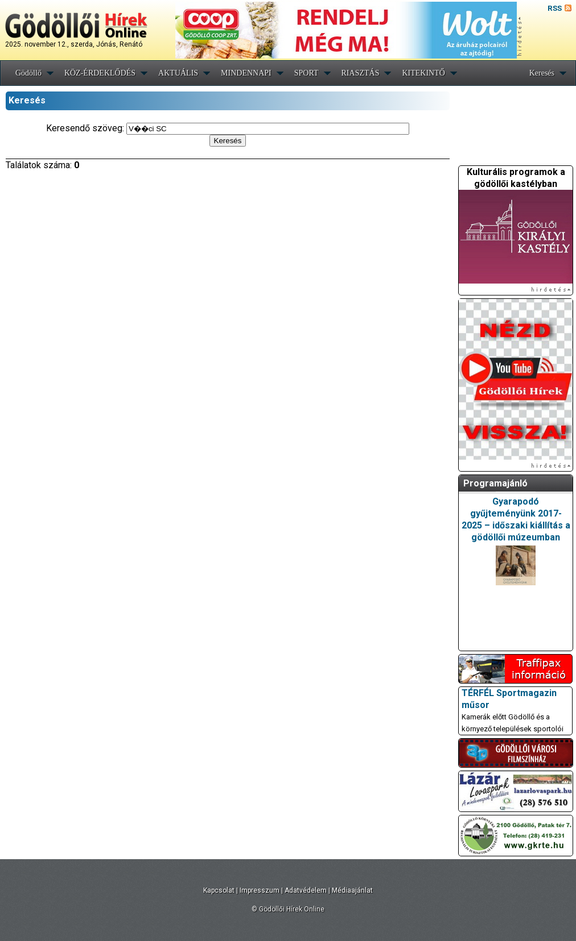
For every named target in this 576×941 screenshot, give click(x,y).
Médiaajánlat (352, 890)
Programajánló (495, 483)
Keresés (541, 73)
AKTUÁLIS (178, 73)
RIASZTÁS (361, 73)
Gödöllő (28, 73)
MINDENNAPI (246, 73)
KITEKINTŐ (423, 73)
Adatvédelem (306, 890)
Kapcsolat (218, 890)
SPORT (306, 73)
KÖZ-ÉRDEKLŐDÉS (99, 73)
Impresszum (259, 890)
